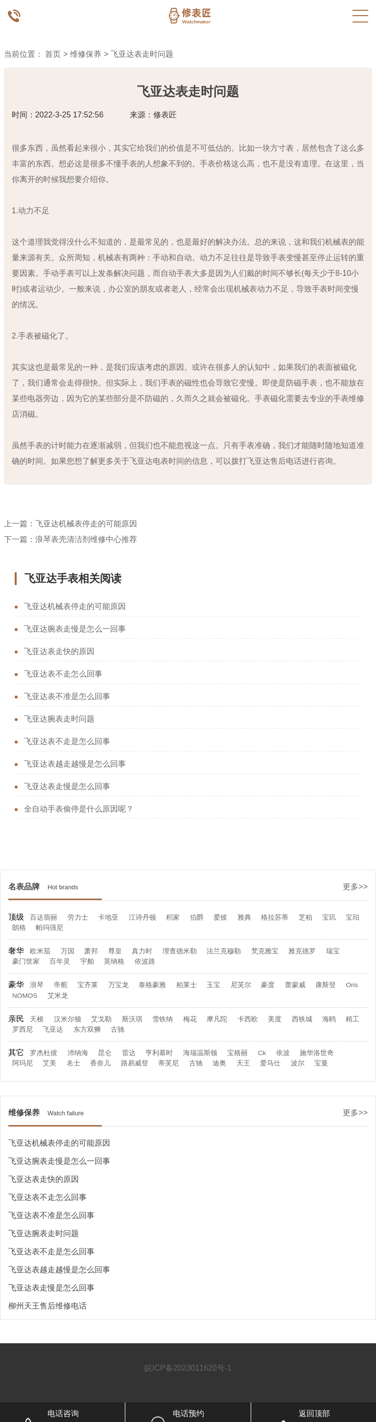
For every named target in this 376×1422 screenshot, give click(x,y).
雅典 (244, 917)
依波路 (145, 961)
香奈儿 (100, 1063)
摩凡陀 (217, 1019)
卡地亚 (108, 917)
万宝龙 (118, 985)
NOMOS (24, 995)
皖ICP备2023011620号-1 (188, 1368)
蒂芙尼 (168, 1063)
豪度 (268, 985)
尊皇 (115, 951)
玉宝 (213, 985)
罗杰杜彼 (43, 1053)
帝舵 (61, 985)
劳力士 (78, 917)
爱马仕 (270, 1063)
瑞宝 (333, 951)
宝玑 (329, 917)
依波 (283, 1053)
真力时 (142, 951)
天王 (243, 1063)
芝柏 (305, 917)
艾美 (49, 1063)
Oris (352, 985)
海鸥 (329, 1019)
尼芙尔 (241, 985)
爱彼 (220, 917)
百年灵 (59, 961)
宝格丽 (237, 1053)
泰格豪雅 (152, 985)
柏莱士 (186, 985)
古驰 (117, 1029)
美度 (275, 1019)
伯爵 (197, 917)
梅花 (190, 1019)
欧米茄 (40, 951)
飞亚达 (53, 1029)
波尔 (298, 1063)
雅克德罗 (302, 951)
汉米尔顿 (67, 1019)
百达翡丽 (43, 917)
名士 (73, 1063)
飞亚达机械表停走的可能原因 (86, 523)
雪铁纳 (162, 1019)
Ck (262, 1053)
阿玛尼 (22, 1063)
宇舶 (87, 961)
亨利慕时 (159, 1053)
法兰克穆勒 (224, 951)
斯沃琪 (132, 1019)
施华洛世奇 (317, 1053)
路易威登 (134, 1063)
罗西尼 (22, 1029)
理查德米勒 (180, 951)
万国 (67, 951)
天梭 (37, 1019)
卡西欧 (247, 1019)
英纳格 (114, 961)
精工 (352, 1019)
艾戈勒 (101, 1019)
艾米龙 (57, 995)
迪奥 (219, 1063)
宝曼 (321, 1063)
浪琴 (37, 985)
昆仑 (105, 1053)
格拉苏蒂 (274, 917)
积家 (173, 917)
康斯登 (325, 985)
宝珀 (352, 917)
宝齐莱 (87, 985)
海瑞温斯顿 (200, 1053)
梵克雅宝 (265, 951)
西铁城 (302, 1019)
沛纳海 (78, 1053)
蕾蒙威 (295, 985)
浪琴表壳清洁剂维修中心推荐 (86, 539)
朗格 (19, 927)
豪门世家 (26, 961)
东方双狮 (87, 1029)
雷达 (129, 1053)
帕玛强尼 (49, 927)
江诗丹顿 (142, 917)
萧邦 (91, 951)
